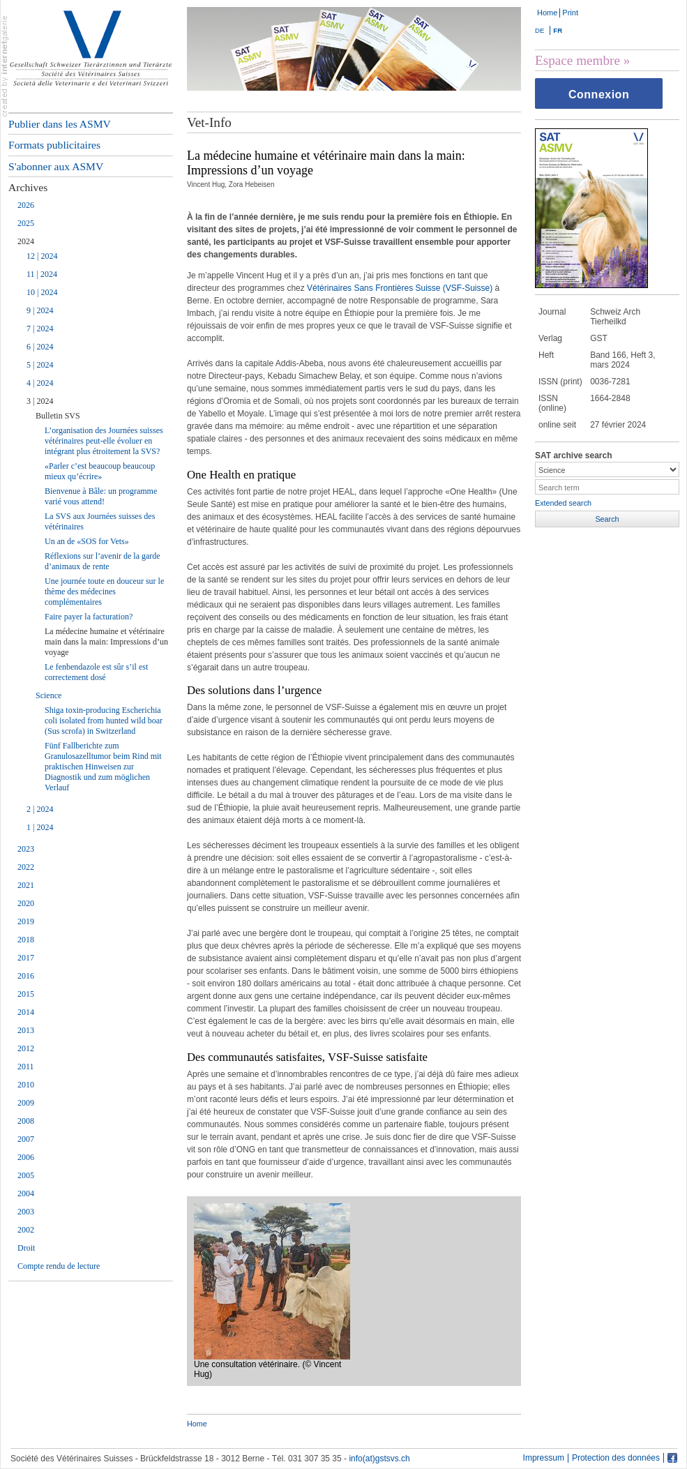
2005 (25, 1175)
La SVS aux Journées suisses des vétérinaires (100, 521)
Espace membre (577, 60)
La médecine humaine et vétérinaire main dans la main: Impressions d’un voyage (106, 641)
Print (570, 12)
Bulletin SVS (58, 416)
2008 (25, 1121)
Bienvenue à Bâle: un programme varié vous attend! (101, 496)
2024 (25, 241)
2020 (25, 903)
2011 (25, 1066)
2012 (25, 1048)
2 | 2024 (40, 809)
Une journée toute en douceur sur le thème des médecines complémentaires (104, 591)
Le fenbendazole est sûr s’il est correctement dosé (96, 672)
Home (547, 12)
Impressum (543, 1458)
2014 (25, 1012)
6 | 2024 (40, 347)
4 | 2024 (40, 383)
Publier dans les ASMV (59, 124)
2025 (25, 223)
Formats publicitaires (54, 145)
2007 (25, 1139)
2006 (25, 1157)
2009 (25, 1103)
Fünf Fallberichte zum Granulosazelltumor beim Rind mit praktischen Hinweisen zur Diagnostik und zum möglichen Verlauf (103, 766)
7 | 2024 (40, 328)
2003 (25, 1211)
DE (539, 30)
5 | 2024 (40, 365)
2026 (25, 205)
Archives (27, 187)
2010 (25, 1085)
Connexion (598, 94)
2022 (25, 867)
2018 (25, 939)
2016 (25, 976)
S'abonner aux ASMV (55, 166)
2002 (25, 1230)
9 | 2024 (40, 310)
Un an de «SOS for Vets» (87, 541)
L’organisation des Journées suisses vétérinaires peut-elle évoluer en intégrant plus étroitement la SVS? (104, 440)
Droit (26, 1248)
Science (48, 695)
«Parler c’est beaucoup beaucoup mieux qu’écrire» (100, 471)
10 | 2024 (42, 292)
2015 (25, 994)
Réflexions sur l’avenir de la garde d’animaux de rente (102, 561)
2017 (25, 958)
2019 (25, 921)
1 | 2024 (40, 827)
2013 (25, 1030)
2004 (25, 1193)
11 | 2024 (42, 274)
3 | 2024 (40, 401)
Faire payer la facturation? (89, 617)
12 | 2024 (42, 256)
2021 (25, 885)
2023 (25, 849)
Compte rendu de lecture (58, 1266)
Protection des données (616, 1458)
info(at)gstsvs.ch (379, 1458)
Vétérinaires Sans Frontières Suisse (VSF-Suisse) (399, 288)
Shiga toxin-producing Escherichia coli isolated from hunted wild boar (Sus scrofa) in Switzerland (104, 720)
